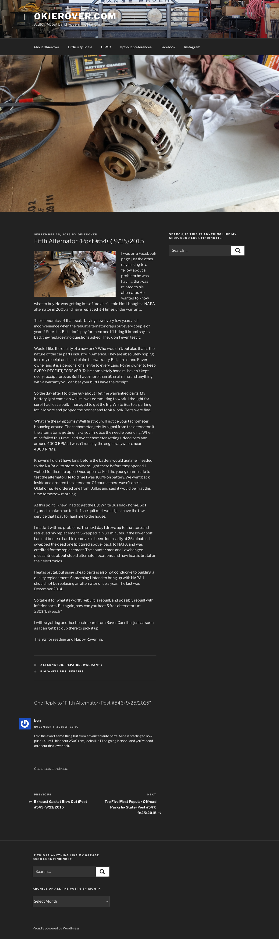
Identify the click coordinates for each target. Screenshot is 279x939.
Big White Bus (53, 671)
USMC (106, 47)
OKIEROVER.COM (75, 16)
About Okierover (46, 47)
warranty (93, 665)
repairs (73, 665)
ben (37, 720)
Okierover (88, 234)
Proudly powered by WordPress (56, 928)
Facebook (167, 47)
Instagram (192, 47)
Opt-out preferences (136, 47)
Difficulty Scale (80, 47)
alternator (52, 665)
